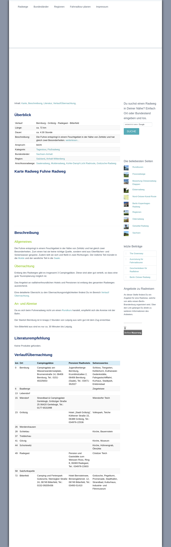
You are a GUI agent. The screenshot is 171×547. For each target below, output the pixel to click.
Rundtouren (138, 167)
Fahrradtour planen (80, 6)
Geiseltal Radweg (141, 226)
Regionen (59, 6)
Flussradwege (139, 174)
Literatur (48, 103)
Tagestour (41, 149)
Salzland (40, 158)
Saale (57, 258)
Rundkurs (67, 310)
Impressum (102, 6)
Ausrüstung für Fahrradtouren (136, 261)
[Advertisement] (85, 30)
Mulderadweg (58, 163)
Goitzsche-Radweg (106, 163)
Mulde (21, 258)
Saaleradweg (43, 163)
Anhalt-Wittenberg (55, 158)
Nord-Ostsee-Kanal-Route (144, 196)
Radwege (23, 6)
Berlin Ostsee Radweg (140, 277)
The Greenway (136, 253)
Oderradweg (138, 219)
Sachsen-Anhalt (44, 154)
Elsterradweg (139, 189)
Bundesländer (41, 6)
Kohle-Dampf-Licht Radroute (80, 163)
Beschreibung (35, 103)
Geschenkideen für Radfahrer (138, 270)
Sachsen (137, 233)
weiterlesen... (72, 140)
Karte (24, 103)
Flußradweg (54, 149)
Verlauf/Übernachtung (64, 103)
